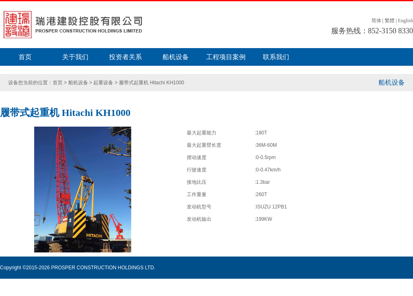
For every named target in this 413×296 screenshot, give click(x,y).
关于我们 (75, 56)
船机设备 (175, 56)
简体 (376, 20)
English (405, 20)
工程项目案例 (226, 56)
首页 (25, 56)
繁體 (389, 20)
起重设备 (103, 83)
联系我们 (276, 56)
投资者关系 (125, 56)
